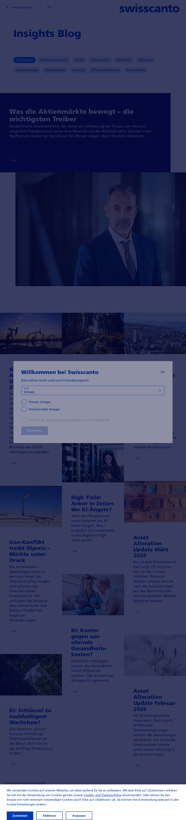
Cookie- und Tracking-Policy (102, 799)
